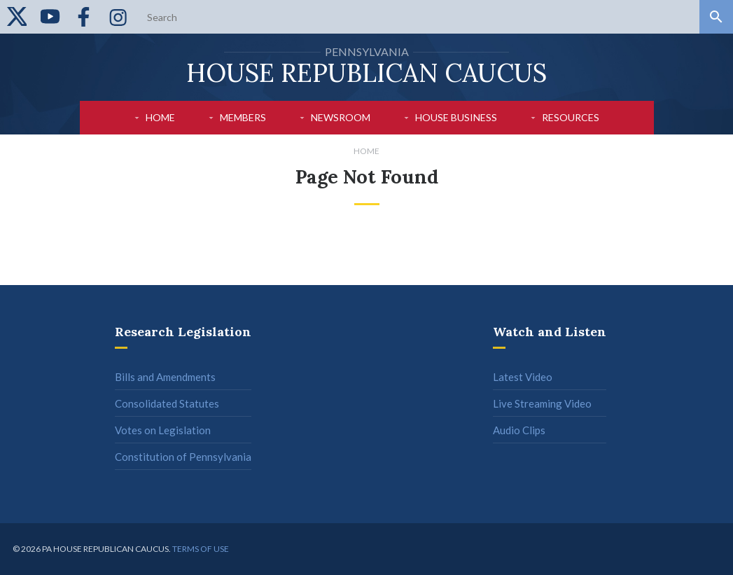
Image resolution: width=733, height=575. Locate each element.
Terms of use (200, 548)
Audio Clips (519, 430)
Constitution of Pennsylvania (183, 456)
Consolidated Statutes (167, 403)
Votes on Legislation (163, 430)
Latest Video (522, 376)
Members (243, 117)
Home (160, 117)
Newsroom (340, 117)
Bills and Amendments (165, 376)
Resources (570, 117)
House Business (456, 117)
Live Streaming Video (542, 403)
